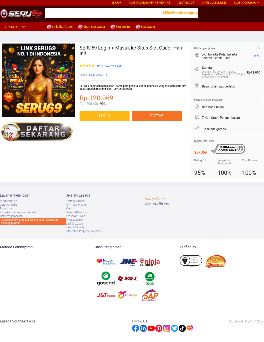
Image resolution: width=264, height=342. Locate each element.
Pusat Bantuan (8, 201)
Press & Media (74, 219)
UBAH (256, 56)
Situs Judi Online (214, 2)
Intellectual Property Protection (84, 231)
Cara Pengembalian (11, 216)
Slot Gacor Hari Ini (247, 2)
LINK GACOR (96, 74)
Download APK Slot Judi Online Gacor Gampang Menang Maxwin (29, 221)
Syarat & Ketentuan (77, 212)
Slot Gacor (186, 2)
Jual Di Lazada (74, 223)
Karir (69, 208)
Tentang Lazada (75, 201)
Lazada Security (75, 227)
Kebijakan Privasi (76, 216)
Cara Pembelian (9, 204)
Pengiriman (6, 208)
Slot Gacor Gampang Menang (149, 2)
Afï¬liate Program (77, 204)
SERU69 (116, 2)
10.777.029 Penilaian (109, 65)
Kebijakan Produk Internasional (18, 212)
